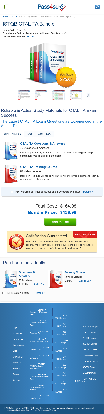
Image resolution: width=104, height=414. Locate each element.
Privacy (16, 368)
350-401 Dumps (90, 344)
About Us (17, 362)
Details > (40, 293)
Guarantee (18, 339)
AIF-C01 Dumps (61, 382)
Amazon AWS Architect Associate (37, 366)
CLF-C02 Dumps (90, 361)
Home (5, 17)
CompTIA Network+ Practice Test (38, 322)
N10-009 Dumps (90, 326)
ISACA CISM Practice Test (39, 396)
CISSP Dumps (89, 373)
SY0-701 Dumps (61, 316)
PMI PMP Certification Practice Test (39, 376)
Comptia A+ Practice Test (39, 332)
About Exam (44, 134)
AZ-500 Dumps (90, 367)
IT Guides (17, 333)
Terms (16, 374)
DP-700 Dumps (61, 358)
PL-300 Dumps (89, 332)
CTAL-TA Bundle (12, 134)
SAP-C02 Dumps (61, 366)
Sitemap (16, 380)
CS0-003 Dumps (90, 355)
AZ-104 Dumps (60, 325)
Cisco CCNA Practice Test (39, 348)
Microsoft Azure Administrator (39, 340)
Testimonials (18, 345)
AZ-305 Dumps (60, 374)
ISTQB (14, 17)
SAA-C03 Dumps (61, 341)
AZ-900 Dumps (90, 338)
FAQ (29, 134)
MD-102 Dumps (90, 350)
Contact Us (18, 357)
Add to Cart (60, 222)
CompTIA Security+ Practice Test (38, 312)
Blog (15, 351)
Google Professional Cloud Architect (38, 387)
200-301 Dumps (61, 333)
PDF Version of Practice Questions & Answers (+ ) (48, 191)
